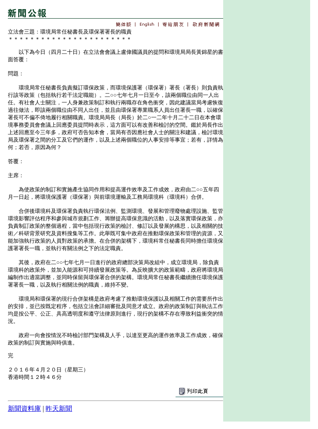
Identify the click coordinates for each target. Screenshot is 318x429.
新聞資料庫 (24, 408)
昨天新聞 (59, 408)
